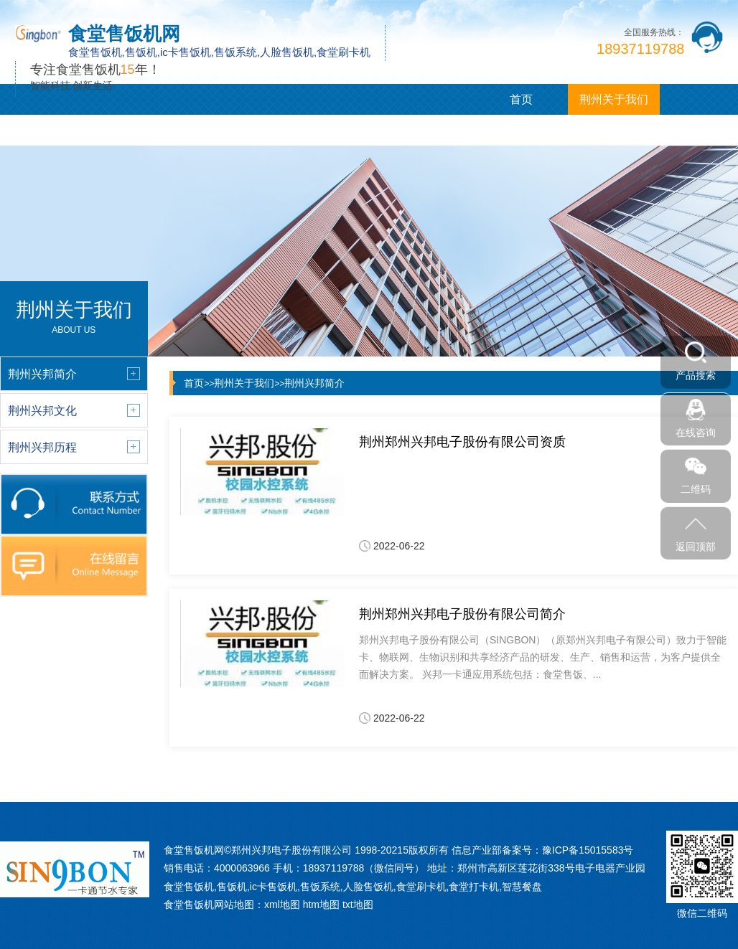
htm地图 (321, 904)
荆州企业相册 (323, 130)
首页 (521, 99)
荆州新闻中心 (138, 130)
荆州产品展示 (45, 130)
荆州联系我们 (414, 130)
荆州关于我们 (613, 99)
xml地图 (282, 904)
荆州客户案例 (230, 130)
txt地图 (357, 904)
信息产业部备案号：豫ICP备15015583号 (543, 850)
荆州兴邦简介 (314, 383)
